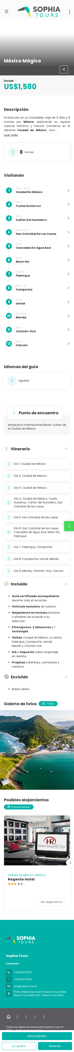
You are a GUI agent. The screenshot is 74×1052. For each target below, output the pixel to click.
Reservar (55, 1046)
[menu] (69, 12)
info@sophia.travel (25, 986)
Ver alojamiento (51, 902)
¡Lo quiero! (19, 1046)
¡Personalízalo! (37, 1036)
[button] (11, 135)
